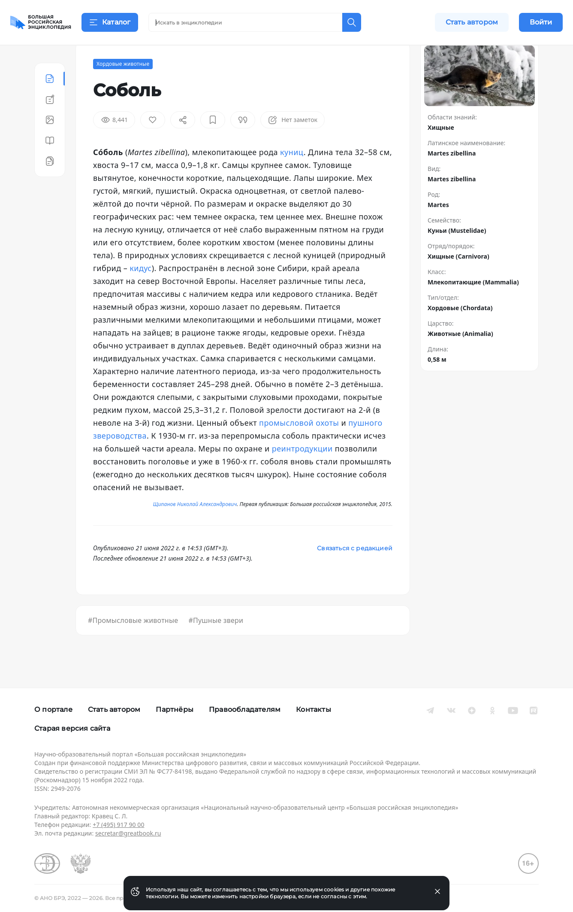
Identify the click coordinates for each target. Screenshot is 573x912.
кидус (140, 289)
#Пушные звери (215, 642)
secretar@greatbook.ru (128, 833)
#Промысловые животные (133, 642)
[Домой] (40, 22)
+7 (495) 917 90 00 (118, 824)
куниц (292, 173)
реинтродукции (302, 470)
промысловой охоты (299, 444)
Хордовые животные (123, 85)
